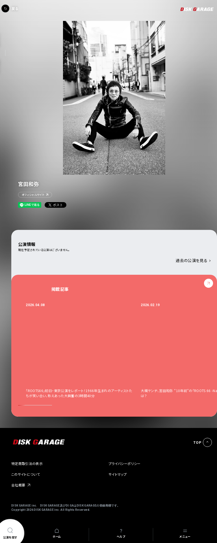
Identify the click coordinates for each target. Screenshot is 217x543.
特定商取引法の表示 (27, 463)
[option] (83, 350)
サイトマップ (117, 474)
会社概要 (18, 485)
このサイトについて (25, 474)
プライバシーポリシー (124, 463)
